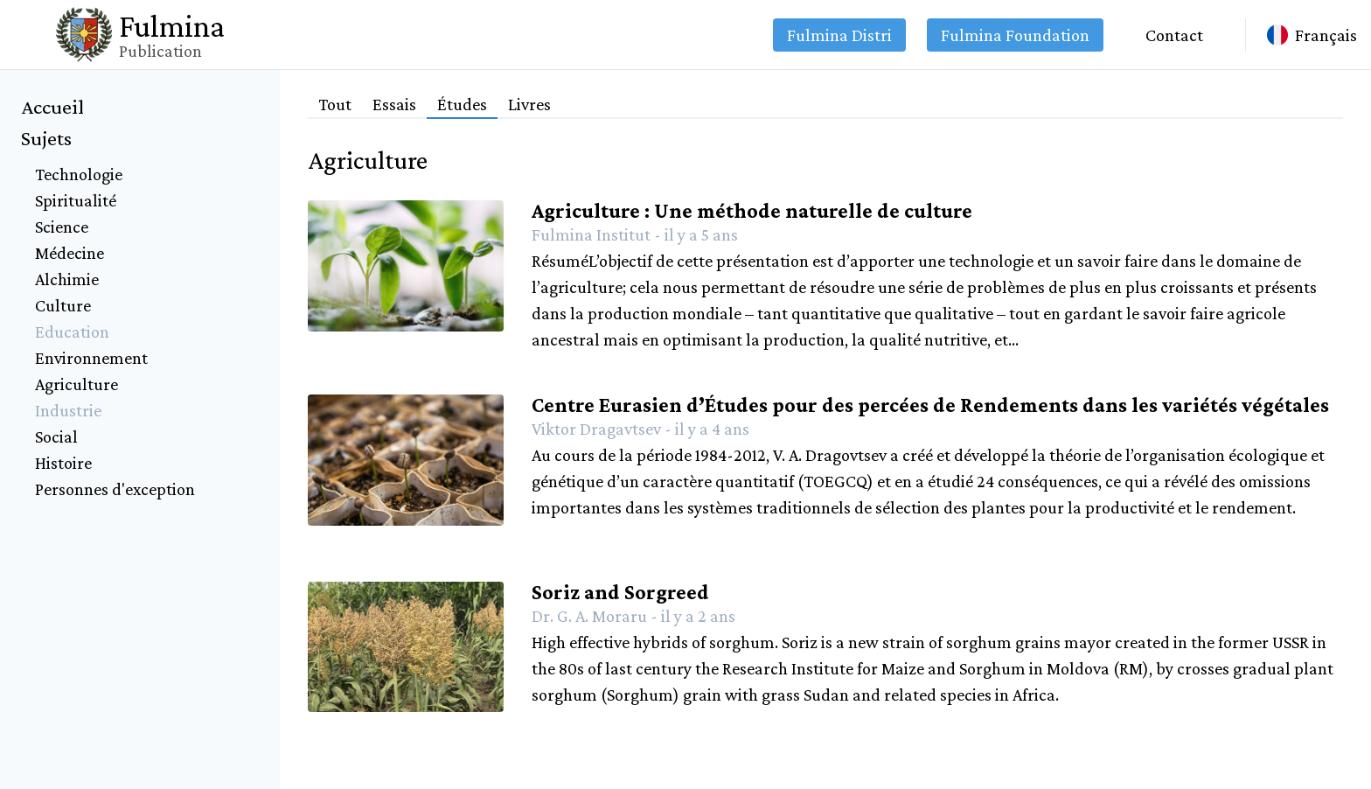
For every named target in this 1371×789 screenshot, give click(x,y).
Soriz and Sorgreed (620, 592)
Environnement (91, 357)
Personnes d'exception (115, 489)
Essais (394, 104)
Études (462, 104)
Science (61, 226)
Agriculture (76, 384)
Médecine (69, 252)
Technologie (78, 174)
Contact (1174, 35)
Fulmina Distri (839, 35)
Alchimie (67, 279)
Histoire (63, 462)
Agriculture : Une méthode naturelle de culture (752, 210)
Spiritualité (75, 200)
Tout (334, 104)
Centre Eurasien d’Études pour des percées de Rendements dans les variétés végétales (930, 404)
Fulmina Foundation (1015, 35)
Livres (529, 104)
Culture (63, 305)
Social (56, 436)
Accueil (52, 106)
